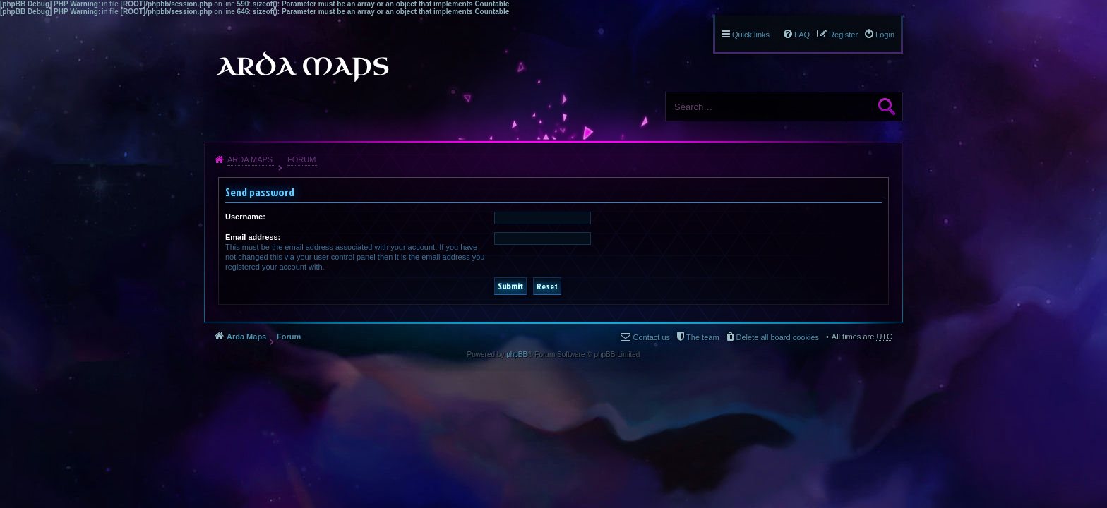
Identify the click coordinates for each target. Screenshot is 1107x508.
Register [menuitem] (843, 34)
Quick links (751, 34)
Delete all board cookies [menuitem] (777, 337)
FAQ (802, 34)
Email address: (252, 237)
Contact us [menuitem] (651, 337)
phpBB (516, 354)
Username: (245, 216)
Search (887, 106)
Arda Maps (250, 159)
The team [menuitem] (702, 337)
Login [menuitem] (884, 34)
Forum (301, 159)
